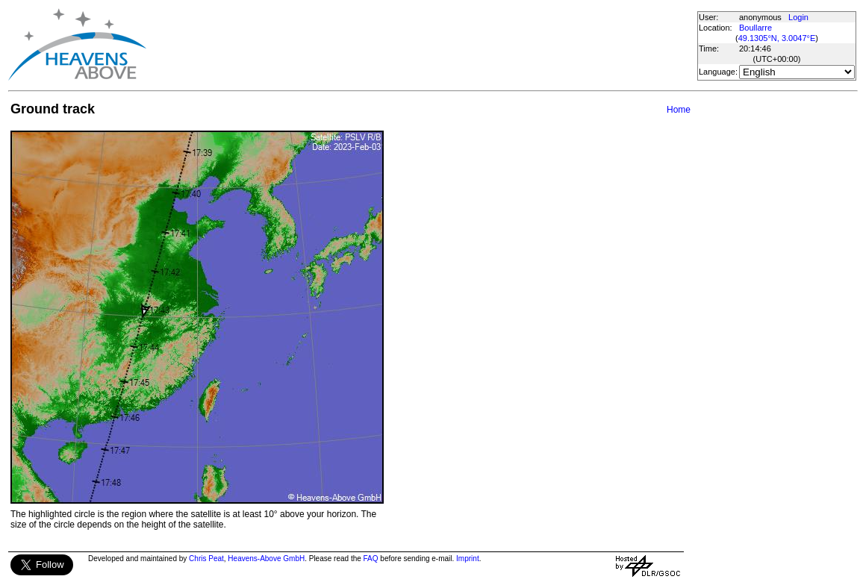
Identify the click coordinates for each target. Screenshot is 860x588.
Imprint (467, 558)
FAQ (371, 558)
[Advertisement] (421, 44)
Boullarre (755, 27)
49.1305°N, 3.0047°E (777, 38)
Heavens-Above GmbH (266, 558)
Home (679, 109)
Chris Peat (206, 558)
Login (798, 17)
